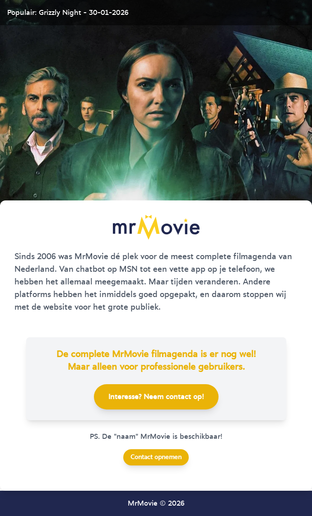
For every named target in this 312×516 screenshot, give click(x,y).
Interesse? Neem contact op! (156, 396)
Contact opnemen (156, 457)
